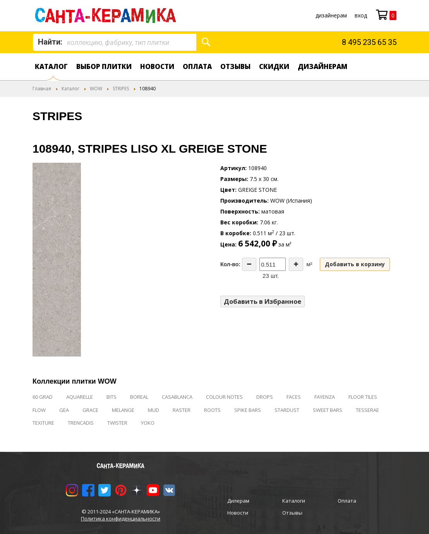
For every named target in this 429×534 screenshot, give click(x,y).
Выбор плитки (104, 66)
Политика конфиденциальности (120, 518)
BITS (111, 396)
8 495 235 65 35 (369, 42)
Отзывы (235, 66)
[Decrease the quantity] (249, 264)
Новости (157, 66)
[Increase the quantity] (296, 264)
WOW (96, 88)
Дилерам (238, 500)
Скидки (274, 66)
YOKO (147, 422)
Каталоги (293, 500)
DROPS (264, 396)
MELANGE (123, 410)
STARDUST (287, 410)
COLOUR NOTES (224, 396)
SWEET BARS (327, 410)
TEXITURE (43, 422)
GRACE (90, 410)
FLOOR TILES (362, 396)
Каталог (51, 66)
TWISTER (117, 422)
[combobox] (115, 42)
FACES (294, 396)
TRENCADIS (81, 422)
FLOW (39, 410)
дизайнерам (331, 15)
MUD (153, 410)
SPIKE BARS (247, 410)
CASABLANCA (177, 396)
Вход (361, 15)
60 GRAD (43, 396)
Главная (42, 88)
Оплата (197, 66)
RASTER (181, 410)
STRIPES (121, 88)
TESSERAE (367, 410)
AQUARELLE (79, 396)
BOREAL (139, 396)
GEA (64, 410)
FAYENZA (324, 396)
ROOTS (212, 410)
